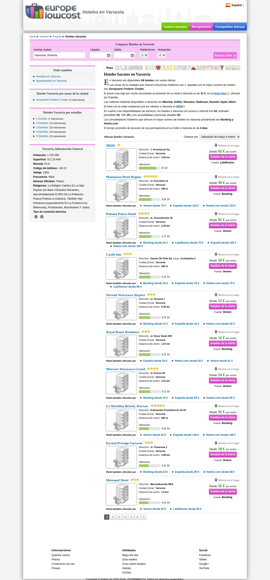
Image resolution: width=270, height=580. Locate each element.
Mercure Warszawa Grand (125, 369)
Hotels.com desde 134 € (221, 205)
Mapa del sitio (130, 555)
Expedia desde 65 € (187, 397)
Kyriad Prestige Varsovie (124, 443)
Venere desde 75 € (154, 205)
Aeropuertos (201, 27)
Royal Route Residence (122, 332)
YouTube (204, 568)
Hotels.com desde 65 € (220, 397)
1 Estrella (41, 118)
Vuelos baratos (175, 27)
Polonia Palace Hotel (121, 214)
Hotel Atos (220, 93)
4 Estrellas (42, 131)
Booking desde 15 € (155, 283)
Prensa (56, 559)
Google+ (204, 563)
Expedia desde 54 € (155, 360)
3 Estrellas (42, 127)
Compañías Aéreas (230, 27)
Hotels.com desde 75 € (220, 283)
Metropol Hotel (117, 480)
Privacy (56, 568)
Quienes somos (61, 555)
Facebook (205, 555)
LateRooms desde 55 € (187, 508)
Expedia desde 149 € (186, 434)
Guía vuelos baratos (134, 563)
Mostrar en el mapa (228, 145)
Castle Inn (113, 254)
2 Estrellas (42, 123)
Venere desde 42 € (154, 434)
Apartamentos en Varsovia (51, 80)
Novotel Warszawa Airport (125, 295)
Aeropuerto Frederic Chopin (52, 99)
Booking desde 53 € (155, 242)
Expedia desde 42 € (187, 323)
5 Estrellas (42, 136)
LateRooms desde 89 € (127, 286)
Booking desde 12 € (155, 323)
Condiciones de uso (63, 563)
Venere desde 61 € (221, 360)
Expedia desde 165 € (223, 242)
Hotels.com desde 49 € (220, 471)
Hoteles (126, 568)
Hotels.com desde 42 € (220, 323)
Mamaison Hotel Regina (123, 177)
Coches (126, 572)
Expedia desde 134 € (186, 205)
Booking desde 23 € (155, 471)
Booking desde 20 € (155, 397)
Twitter (203, 559)
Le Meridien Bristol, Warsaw (127, 406)
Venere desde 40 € (154, 508)
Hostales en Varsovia (48, 76)
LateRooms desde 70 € (189, 242)
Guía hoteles (129, 559)
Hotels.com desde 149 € (221, 434)
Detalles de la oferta (222, 156)
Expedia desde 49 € (187, 471)
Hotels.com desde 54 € (189, 360)
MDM (179, 106)
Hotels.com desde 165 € (128, 246)
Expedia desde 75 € (187, 283)
